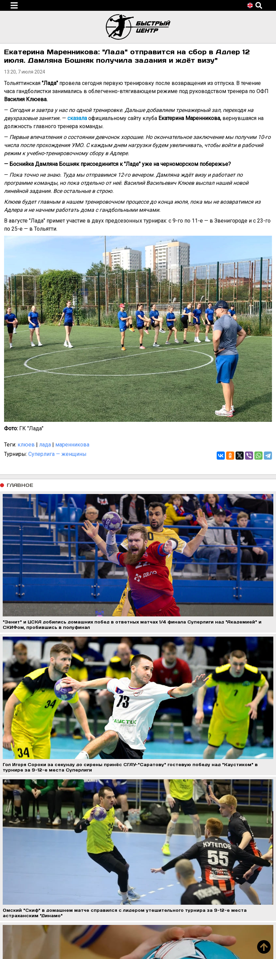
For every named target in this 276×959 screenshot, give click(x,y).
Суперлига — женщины (57, 454)
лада (45, 444)
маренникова (72, 444)
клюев (26, 444)
